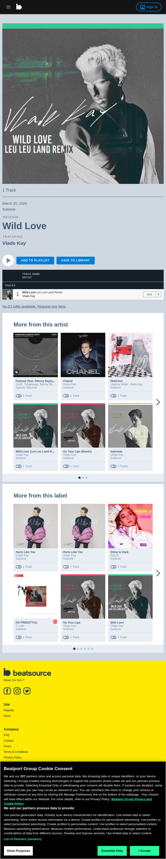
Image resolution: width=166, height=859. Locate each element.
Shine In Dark (119, 552)
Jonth (19, 384)
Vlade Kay (14, 243)
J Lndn (20, 626)
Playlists (9, 710)
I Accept (145, 850)
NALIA (114, 555)
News (7, 716)
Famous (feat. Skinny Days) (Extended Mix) (44, 381)
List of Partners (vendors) (23, 839)
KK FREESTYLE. (27, 622)
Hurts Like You (25, 552)
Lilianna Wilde (119, 384)
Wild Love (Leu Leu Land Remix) (37, 451)
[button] (7, 294)
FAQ (6, 735)
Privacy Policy (12, 757)
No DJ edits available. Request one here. (34, 306)
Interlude (116, 451)
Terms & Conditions (16, 752)
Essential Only (112, 850)
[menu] (158, 294)
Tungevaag (31, 384)
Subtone (68, 387)
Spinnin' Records (26, 387)
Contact (8, 740)
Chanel (67, 381)
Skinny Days (47, 384)
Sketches (116, 381)
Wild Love (117, 622)
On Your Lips (71, 622)
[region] (83, 810)
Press (7, 746)
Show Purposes (18, 850)
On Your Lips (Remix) (77, 451)
